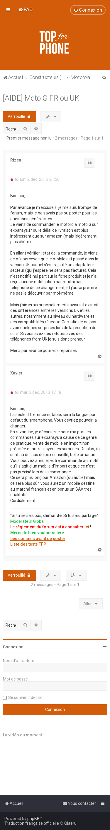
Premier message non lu (29, 138)
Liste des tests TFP (28, 544)
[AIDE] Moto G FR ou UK (41, 98)
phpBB (33, 818)
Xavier (16, 373)
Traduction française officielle (31, 823)
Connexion (13, 647)
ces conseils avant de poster (37, 538)
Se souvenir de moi (25, 697)
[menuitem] (25, 9)
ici (86, 527)
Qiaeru (70, 823)
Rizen (15, 160)
